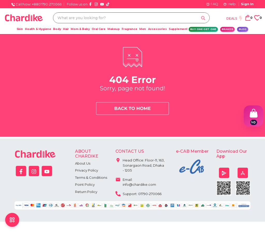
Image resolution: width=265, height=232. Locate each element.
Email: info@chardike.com (135, 181)
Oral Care (99, 29)
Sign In (247, 4)
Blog (243, 29)
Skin (20, 29)
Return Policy (86, 192)
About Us (82, 163)
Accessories (157, 29)
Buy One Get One (203, 29)
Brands (227, 29)
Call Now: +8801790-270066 (36, 4)
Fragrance (129, 29)
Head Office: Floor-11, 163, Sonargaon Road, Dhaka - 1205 (140, 164)
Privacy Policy (86, 170)
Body (57, 29)
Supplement (178, 29)
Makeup (113, 29)
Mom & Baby (80, 29)
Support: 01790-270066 (138, 193)
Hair (66, 29)
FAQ (212, 4)
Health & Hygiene (38, 29)
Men (142, 29)
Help (229, 4)
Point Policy (85, 184)
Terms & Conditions (91, 177)
